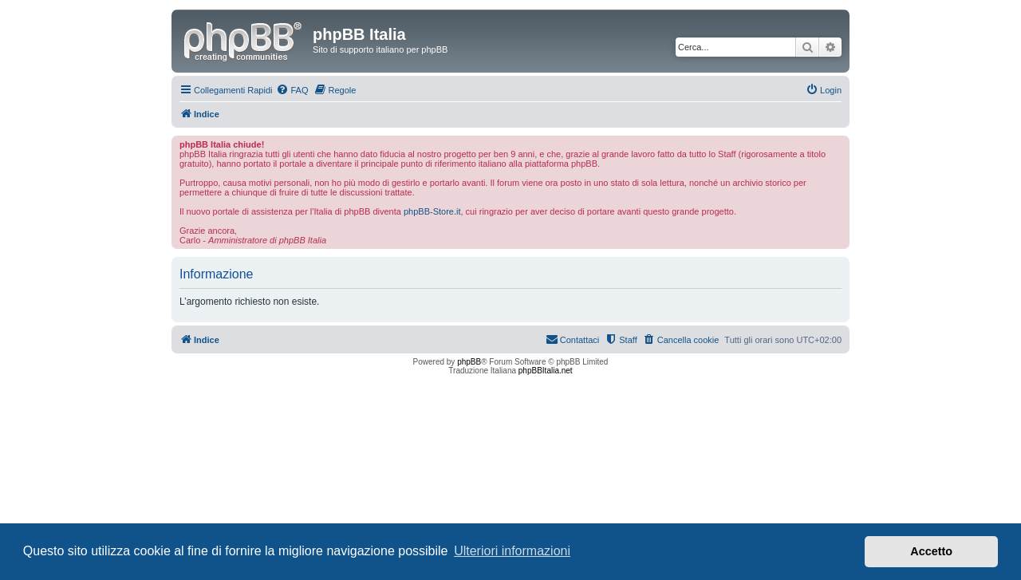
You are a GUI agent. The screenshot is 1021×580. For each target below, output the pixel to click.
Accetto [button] (931, 551)
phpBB (469, 361)
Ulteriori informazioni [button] (512, 551)
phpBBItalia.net (545, 370)
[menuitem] (292, 90)
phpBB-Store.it (432, 211)
